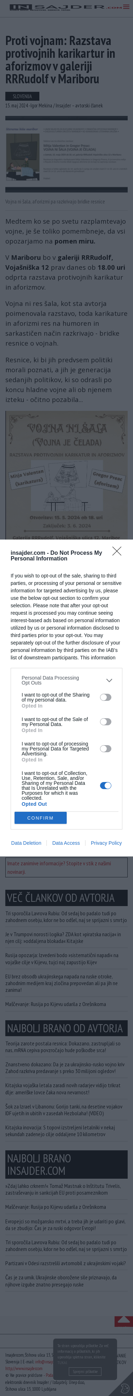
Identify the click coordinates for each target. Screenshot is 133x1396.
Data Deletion (26, 843)
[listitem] (66, 680)
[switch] (105, 697)
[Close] (119, 553)
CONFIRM (40, 817)
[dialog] (66, 698)
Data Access (66, 843)
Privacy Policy (106, 843)
